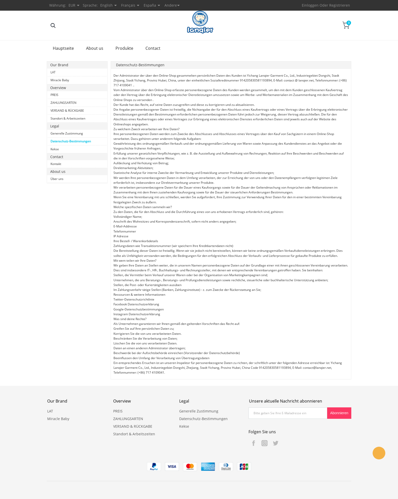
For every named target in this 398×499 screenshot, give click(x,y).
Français (128, 5)
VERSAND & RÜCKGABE (67, 110)
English (106, 5)
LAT (53, 72)
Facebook (253, 443)
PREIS (54, 95)
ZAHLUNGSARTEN (63, 103)
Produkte (124, 48)
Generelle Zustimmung (67, 133)
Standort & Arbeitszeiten (68, 118)
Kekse (55, 149)
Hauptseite (63, 48)
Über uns (57, 179)
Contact (152, 48)
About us (94, 48)
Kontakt (56, 164)
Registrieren (339, 5)
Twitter (275, 443)
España (150, 5)
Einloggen (310, 5)
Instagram (264, 443)
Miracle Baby (60, 80)
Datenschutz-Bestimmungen (71, 141)
